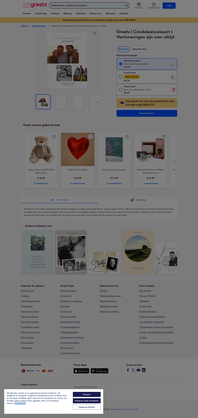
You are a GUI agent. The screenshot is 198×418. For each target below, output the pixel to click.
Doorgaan (87, 394)
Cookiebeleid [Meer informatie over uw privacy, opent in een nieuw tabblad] (20, 403)
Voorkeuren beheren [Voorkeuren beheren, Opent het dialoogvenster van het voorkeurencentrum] (87, 407)
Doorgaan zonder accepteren (87, 401)
